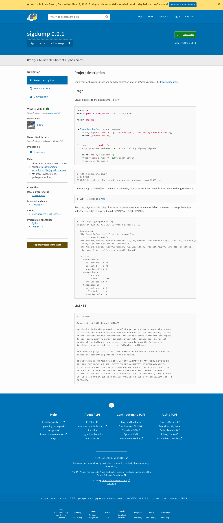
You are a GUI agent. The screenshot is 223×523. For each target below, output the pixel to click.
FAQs (53, 438)
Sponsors (163, 16)
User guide (52, 430)
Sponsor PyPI (131, 434)
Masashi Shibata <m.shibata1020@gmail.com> (47, 168)
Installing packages (52, 422)
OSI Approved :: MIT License (46, 214)
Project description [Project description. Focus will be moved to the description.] (42, 80)
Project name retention (52, 434)
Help (140, 16)
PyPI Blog (91, 422)
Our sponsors (92, 438)
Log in (177, 16)
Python (35, 223)
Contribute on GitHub (129, 426)
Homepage (37, 152)
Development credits (129, 438)
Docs (150, 16)
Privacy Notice (168, 434)
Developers (38, 204)
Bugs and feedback (131, 422)
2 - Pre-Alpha (38, 195)
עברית (164, 498)
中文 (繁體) (144, 498)
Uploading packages (52, 426)
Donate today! (111, 466)
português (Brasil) (85, 498)
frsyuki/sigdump (168, 82)
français (63, 498)
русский (155, 498)
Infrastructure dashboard (91, 426)
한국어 (184, 498)
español (54, 498)
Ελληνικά (111, 498)
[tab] (47, 80)
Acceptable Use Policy (168, 438)
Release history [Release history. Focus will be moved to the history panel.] (40, 88)
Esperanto (174, 498)
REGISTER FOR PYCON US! (182, 4)
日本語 (72, 498)
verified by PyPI (53, 113)
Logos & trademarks (92, 434)
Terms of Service (168, 422)
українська (100, 498)
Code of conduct (168, 430)
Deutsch (120, 498)
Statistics (92, 430)
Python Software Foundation (110, 475)
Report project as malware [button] (47, 244)
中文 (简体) (132, 498)
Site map (111, 483)
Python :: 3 (37, 226)
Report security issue (169, 426)
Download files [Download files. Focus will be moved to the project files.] (40, 96)
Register (189, 16)
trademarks (140, 472)
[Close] (219, 4)
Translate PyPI (129, 430)
